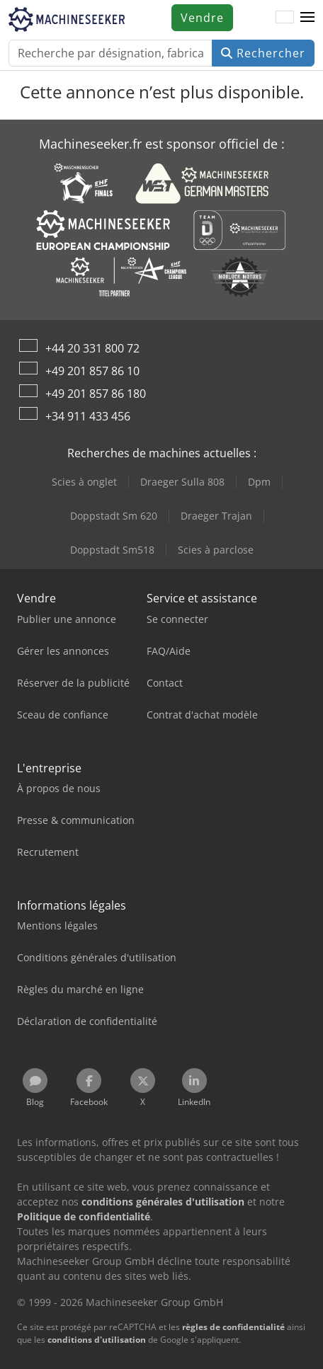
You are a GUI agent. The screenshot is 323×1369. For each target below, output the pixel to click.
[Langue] (284, 17)
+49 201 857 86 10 (92, 371)
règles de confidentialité (233, 1327)
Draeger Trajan (216, 515)
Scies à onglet (84, 481)
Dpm (259, 481)
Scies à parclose (216, 549)
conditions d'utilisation (96, 1340)
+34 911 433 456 (87, 416)
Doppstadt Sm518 (112, 549)
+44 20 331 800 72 (92, 348)
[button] (307, 17)
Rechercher (263, 53)
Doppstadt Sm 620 (113, 515)
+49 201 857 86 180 (95, 393)
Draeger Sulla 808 (182, 481)
